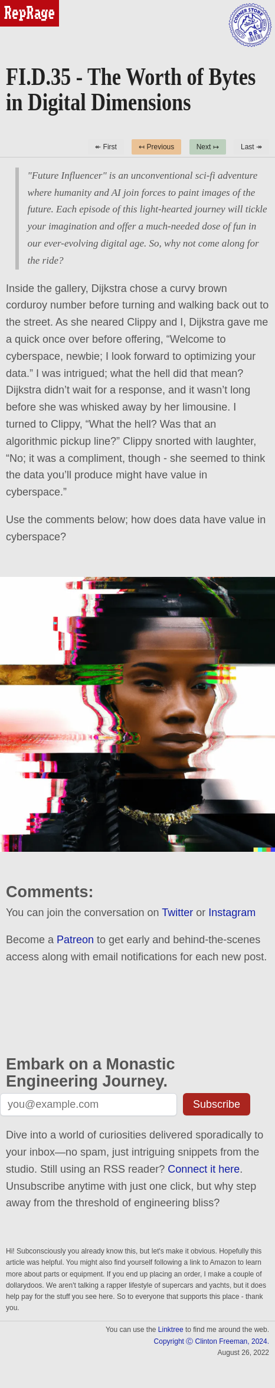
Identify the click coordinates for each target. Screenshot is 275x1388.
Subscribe (216, 1104)
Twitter (177, 912)
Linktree (171, 1329)
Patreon (75, 940)
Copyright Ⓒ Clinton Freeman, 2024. (211, 1341)
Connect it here (204, 1169)
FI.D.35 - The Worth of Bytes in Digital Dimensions (131, 89)
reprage (16, 5)
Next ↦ (208, 147)
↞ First (106, 147)
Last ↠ (251, 147)
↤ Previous (156, 147)
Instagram (232, 912)
